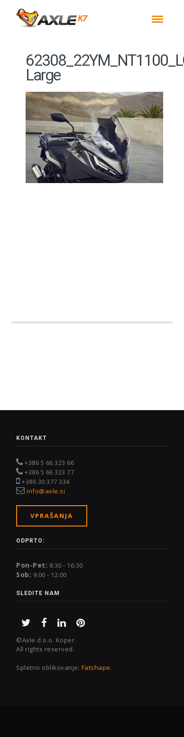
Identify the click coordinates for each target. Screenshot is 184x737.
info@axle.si (46, 491)
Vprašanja (51, 515)
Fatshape (96, 667)
